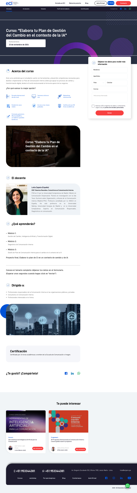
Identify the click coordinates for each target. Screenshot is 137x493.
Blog (79, 3)
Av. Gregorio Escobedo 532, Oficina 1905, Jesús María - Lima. (92, 470)
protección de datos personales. (114, 107)
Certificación (85, 9)
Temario (43, 9)
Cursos (19, 478)
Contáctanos (76, 478)
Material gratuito (68, 3)
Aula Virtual (92, 478)
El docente (26, 9)
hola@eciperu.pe (125, 470)
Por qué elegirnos (49, 478)
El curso (9, 9)
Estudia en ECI (53, 3)
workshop (32, 478)
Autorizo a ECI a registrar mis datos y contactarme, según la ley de (110, 106)
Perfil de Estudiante (63, 9)
